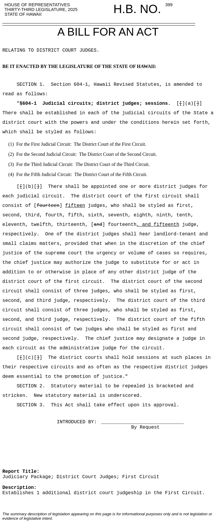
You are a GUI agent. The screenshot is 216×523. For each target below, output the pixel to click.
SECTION (21, 84)
